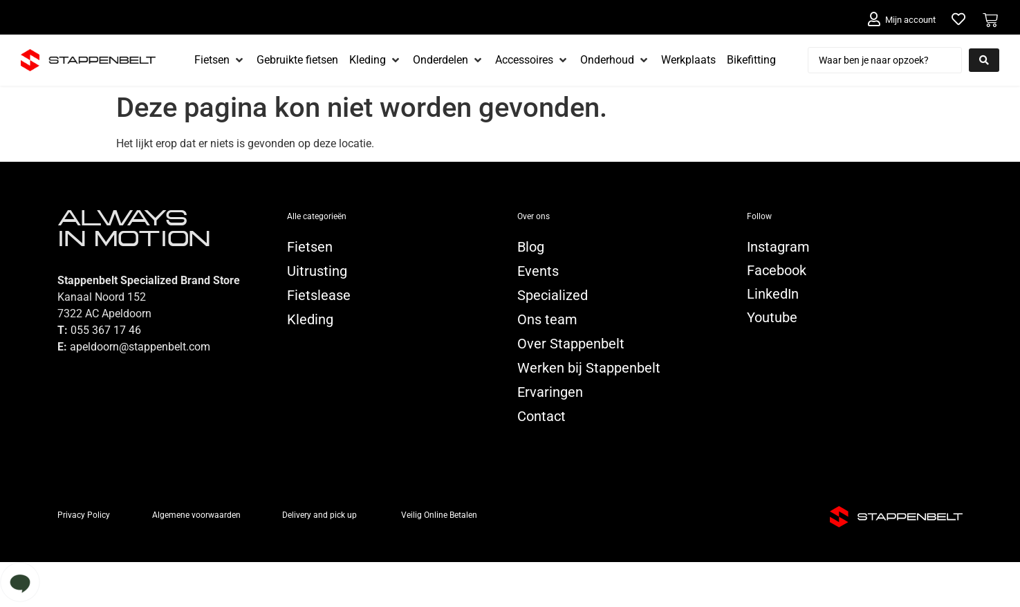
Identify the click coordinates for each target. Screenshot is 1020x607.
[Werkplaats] (688, 60)
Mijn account (910, 20)
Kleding (310, 319)
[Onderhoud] (615, 60)
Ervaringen (550, 392)
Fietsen (310, 247)
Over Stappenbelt (570, 344)
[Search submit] (984, 60)
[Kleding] (375, 60)
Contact (541, 416)
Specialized (552, 295)
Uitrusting (317, 271)
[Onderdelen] (448, 60)
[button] (510, 584)
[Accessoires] (532, 60)
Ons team (547, 319)
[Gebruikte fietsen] (297, 60)
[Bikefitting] (751, 60)
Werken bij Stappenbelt (588, 368)
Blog (530, 247)
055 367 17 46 (106, 330)
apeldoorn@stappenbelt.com (140, 346)
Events (538, 271)
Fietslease (319, 295)
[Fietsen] (220, 60)
